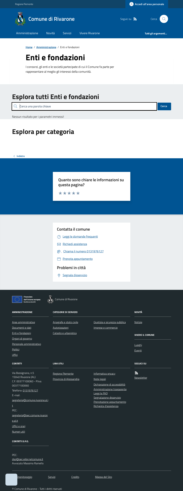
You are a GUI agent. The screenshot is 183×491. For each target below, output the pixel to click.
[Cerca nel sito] (162, 19)
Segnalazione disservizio (107, 398)
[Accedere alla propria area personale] (146, 4)
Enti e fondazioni (21, 333)
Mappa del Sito (103, 477)
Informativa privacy (104, 374)
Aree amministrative (23, 322)
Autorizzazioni (60, 328)
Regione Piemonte (24, 4)
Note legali (100, 379)
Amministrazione (27, 33)
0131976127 (30, 390)
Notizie (138, 322)
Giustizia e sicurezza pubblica (110, 322)
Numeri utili (18, 432)
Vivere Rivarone (90, 33)
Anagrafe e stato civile (65, 322)
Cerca (164, 106)
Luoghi (138, 345)
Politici (15, 349)
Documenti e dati (21, 328)
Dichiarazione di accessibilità (109, 384)
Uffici (15, 355)
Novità (50, 33)
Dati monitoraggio (22, 477)
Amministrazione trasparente (110, 389)
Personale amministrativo (26, 344)
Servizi (67, 33)
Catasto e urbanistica (65, 333)
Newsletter (140, 378)
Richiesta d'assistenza (106, 406)
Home (29, 47)
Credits (75, 477)
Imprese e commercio (106, 328)
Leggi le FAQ (101, 393)
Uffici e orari (18, 426)
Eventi (138, 350)
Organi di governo (22, 338)
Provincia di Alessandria (66, 379)
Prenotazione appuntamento (110, 402)
